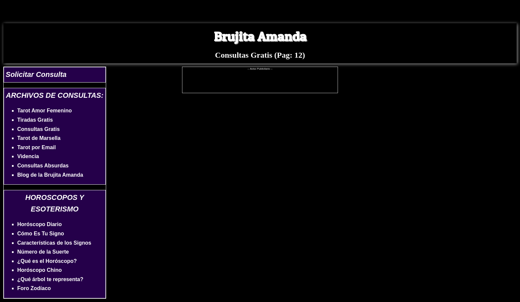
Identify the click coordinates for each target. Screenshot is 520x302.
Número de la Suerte (43, 252)
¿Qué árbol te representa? (50, 279)
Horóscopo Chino (39, 270)
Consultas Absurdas (43, 165)
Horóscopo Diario (39, 224)
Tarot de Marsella (38, 138)
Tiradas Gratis (35, 120)
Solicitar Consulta (36, 74)
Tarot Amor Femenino (44, 110)
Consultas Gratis (38, 129)
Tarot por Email (36, 147)
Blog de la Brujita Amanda (50, 175)
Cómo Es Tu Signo (40, 233)
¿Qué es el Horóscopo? (47, 261)
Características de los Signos (54, 243)
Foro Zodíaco (34, 288)
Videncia (28, 156)
